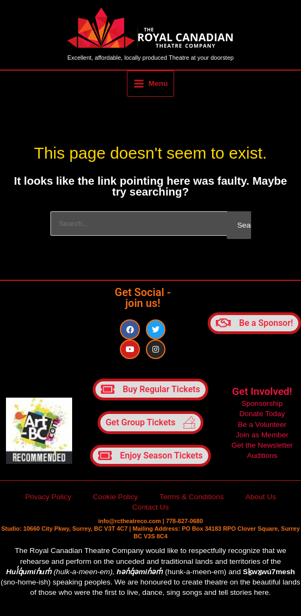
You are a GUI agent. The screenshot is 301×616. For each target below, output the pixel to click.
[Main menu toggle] (150, 85)
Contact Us (150, 509)
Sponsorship (262, 405)
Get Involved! (262, 393)
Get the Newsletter (262, 447)
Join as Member (262, 436)
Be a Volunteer (262, 426)
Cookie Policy (115, 499)
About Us (261, 499)
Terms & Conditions (191, 499)
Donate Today (262, 416)
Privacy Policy (48, 499)
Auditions (262, 458)
